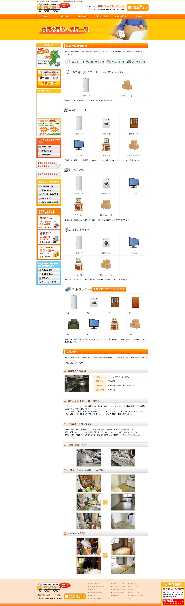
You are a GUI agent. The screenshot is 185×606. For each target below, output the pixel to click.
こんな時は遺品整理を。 (97, 592)
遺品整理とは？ (94, 589)
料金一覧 (92, 595)
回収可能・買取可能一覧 (97, 586)
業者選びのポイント (118, 583)
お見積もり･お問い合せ (136, 595)
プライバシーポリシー (136, 592)
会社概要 (132, 589)
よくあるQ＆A (134, 583)
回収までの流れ (134, 586)
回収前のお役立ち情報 (119, 586)
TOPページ (133, 598)
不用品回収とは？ (95, 583)
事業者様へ (116, 595)
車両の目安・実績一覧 (119, 589)
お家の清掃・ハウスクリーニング (99, 598)
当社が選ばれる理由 (118, 592)
